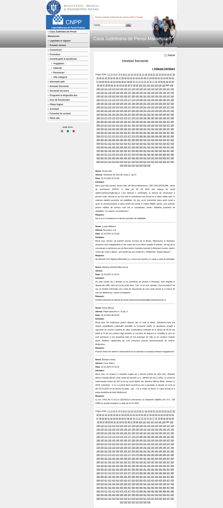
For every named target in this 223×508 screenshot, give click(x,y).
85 (98, 85)
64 (117, 82)
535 (144, 165)
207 (168, 103)
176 (125, 100)
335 (121, 129)
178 (133, 100)
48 (150, 78)
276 (125, 118)
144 (156, 93)
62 (111, 82)
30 (100, 78)
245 (160, 111)
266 (164, 114)
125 (160, 89)
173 (113, 100)
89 (109, 85)
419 (137, 143)
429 (98, 147)
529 (121, 165)
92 (117, 85)
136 (125, 93)
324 (156, 125)
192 (110, 103)
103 (152, 85)
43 (137, 78)
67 (125, 82)
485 (160, 154)
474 (117, 154)
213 (113, 107)
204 (156, 103)
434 (117, 147)
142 (148, 93)
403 (152, 140)
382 (148, 136)
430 (102, 147)
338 (133, 129)
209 (98, 107)
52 (161, 78)
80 (161, 82)
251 (105, 114)
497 (129, 158)
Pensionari (58, 72)
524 (156, 162)
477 (129, 154)
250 (102, 114)
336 (125, 129)
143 (152, 93)
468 (172, 151)
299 (137, 122)
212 (110, 107)
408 (172, 140)
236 (125, 111)
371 (105, 136)
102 (148, 85)
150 (102, 96)
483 (152, 154)
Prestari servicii (58, 45)
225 (160, 107)
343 (152, 129)
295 (121, 122)
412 (110, 143)
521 (144, 162)
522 (148, 162)
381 (144, 136)
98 (134, 85)
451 (105, 151)
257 (129, 114)
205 (160, 103)
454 (117, 151)
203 (152, 103)
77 (153, 82)
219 (137, 107)
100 (140, 85)
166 (164, 96)
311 (105, 125)
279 (137, 118)
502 (148, 158)
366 (164, 133)
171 (105, 100)
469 (98, 154)
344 (156, 129)
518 (133, 162)
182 (148, 100)
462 (148, 151)
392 (110, 140)
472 (110, 154)
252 (110, 114)
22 (157, 74)
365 (160, 133)
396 (125, 140)
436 (125, 147)
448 (172, 147)
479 (137, 154)
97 (131, 85)
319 (137, 125)
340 (141, 129)
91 (115, 85)
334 (117, 129)
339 (137, 129)
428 (172, 143)
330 (102, 129)
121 (144, 89)
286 (164, 118)
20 (151, 74)
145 (160, 93)
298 (133, 122)
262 (148, 114)
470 (102, 154)
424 (156, 143)
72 (139, 82)
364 (156, 133)
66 (123, 82)
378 (133, 136)
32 (106, 78)
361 (144, 133)
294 (117, 122)
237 (129, 111)
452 (110, 151)
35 (114, 78)
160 (141, 96)
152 (110, 96)
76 (150, 82)
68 (128, 82)
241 (144, 111)
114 (117, 89)
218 (133, 107)
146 (164, 93)
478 (133, 154)
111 (105, 89)
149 (98, 96)
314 (117, 125)
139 (137, 93)
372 (110, 136)
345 (160, 129)
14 (135, 74)
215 (121, 107)
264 (156, 114)
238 (133, 111)
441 (144, 147)
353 (113, 133)
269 (98, 118)
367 (168, 133)
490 (102, 158)
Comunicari (56, 50)
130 (102, 93)
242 (148, 111)
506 (164, 158)
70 (134, 82)
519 (137, 162)
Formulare (55, 54)
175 (121, 100)
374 (117, 136)
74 (145, 82)
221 (144, 107)
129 (98, 93)
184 (156, 100)
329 (98, 129)
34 (111, 78)
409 (98, 143)
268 (172, 114)
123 (152, 89)
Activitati (54, 109)
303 (152, 122)
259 (137, 114)
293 (113, 122)
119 (137, 89)
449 (98, 151)
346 (164, 129)
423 (152, 143)
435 (121, 147)
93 (120, 85)
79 (159, 82)
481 (144, 154)
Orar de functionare (60, 100)
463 (152, 151)
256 (125, 114)
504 (156, 158)
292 (110, 122)
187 (168, 100)
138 (133, 93)
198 (133, 103)
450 (102, 151)
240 (141, 111)
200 (141, 103)
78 (156, 82)
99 (137, 85)
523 (152, 162)
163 (152, 96)
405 (160, 140)
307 (168, 122)
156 (125, 96)
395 (121, 140)
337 (129, 129)
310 (102, 125)
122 (148, 89)
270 (102, 118)
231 (105, 111)
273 (113, 118)
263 (152, 114)
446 (164, 147)
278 (133, 118)
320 (141, 125)
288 (172, 118)
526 (164, 162)
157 (129, 96)
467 (168, 151)
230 (102, 111)
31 (103, 78)
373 (113, 136)
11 (126, 74)
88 (106, 85)
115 (121, 89)
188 (172, 100)
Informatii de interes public (122, 17)
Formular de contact (60, 113)
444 (156, 147)
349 (98, 133)
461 (144, 151)
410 (102, 143)
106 (164, 85)
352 (110, 133)
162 (148, 96)
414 (117, 143)
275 (121, 118)
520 (141, 162)
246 (164, 111)
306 (164, 122)
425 (160, 143)
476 (125, 154)
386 (164, 136)
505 (160, 158)
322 (148, 125)
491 (105, 158)
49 (153, 78)
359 (137, 133)
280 (141, 118)
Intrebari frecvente (59, 86)
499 (137, 158)
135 (121, 93)
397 (129, 140)
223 (152, 107)
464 (156, 151)
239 (137, 111)
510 (102, 162)
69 (131, 82)
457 (129, 151)
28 (174, 74)
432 (110, 147)
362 (148, 133)
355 (121, 133)
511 (105, 162)
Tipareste (171, 55)
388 (172, 136)
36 (117, 78)
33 (108, 78)
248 (172, 111)
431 (105, 147)
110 (102, 89)
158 (133, 96)
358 (133, 133)
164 (156, 96)
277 (129, 118)
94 (123, 85)
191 (105, 103)
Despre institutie (102, 17)
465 (160, 151)
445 (160, 147)
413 (113, 143)
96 (129, 85)
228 (172, 107)
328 (172, 125)
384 (156, 136)
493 (113, 158)
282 (148, 118)
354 (117, 133)
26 (168, 74)
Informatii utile (57, 81)
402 (148, 140)
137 (129, 93)
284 (156, 118)
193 (113, 103)
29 (97, 78)
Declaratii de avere (59, 91)
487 (168, 154)
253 (113, 114)
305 (160, 122)
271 (105, 118)
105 (160, 85)
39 (125, 78)
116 (125, 89)
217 (129, 107)
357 (129, 133)
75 (148, 82)
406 (164, 140)
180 (141, 100)
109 (98, 89)
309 (98, 125)
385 (160, 136)
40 (128, 78)
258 (133, 114)
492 (110, 158)
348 (172, 129)
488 (172, 154)
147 (168, 93)
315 (121, 125)
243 (152, 111)
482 (148, 154)
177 (129, 100)
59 (103, 82)
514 (117, 162)
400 (141, 140)
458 (133, 151)
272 (110, 118)
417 (129, 143)
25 (165, 74)
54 (167, 78)
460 (141, 151)
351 (105, 133)
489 (98, 158)
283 (152, 118)
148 (172, 93)
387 (168, 136)
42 (134, 78)
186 (164, 100)
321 (144, 125)
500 (141, 158)
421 (144, 143)
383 (152, 136)
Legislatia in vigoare (60, 40)
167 (168, 96)
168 (172, 96)
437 (129, 147)
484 (156, 154)
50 (156, 78)
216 (125, 107)
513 (113, 162)
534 (141, 165)
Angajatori (58, 63)
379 (137, 136)
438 (133, 147)
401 (144, 140)
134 (117, 93)
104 (156, 85)
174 (117, 100)
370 (102, 136)
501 (144, 158)
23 (160, 74)
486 (164, 154)
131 (105, 93)
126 (164, 89)
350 (102, 133)
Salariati (57, 68)
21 (154, 74)
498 (133, 158)
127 (168, 89)
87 (104, 85)
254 (117, 114)
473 (113, 154)
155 (121, 96)
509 (98, 162)
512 (110, 162)
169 (98, 100)
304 (156, 122)
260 (141, 114)
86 (101, 85)
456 (125, 151)
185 (160, 100)
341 (144, 129)
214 (117, 107)
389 (98, 140)
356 (125, 133)
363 (152, 133)
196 (125, 103)
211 (105, 107)
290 (102, 122)
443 (152, 147)
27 (171, 74)
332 (110, 129)
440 (141, 147)
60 (106, 82)
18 (146, 74)
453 (113, 151)
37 (120, 78)
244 (156, 111)
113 (113, 89)
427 (168, 143)
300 (141, 122)
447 (168, 147)
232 (110, 111)
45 (142, 78)
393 (113, 140)
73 (142, 82)
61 (108, 82)
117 (129, 89)
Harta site (55, 118)
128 (172, 89)
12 (129, 74)
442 (148, 147)
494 (117, 158)
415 (121, 143)
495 (121, 158)
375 (121, 136)
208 (172, 103)
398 (133, 140)
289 (98, 122)
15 (137, 74)
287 (168, 118)
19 (149, 74)
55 (170, 78)
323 (152, 125)
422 (148, 143)
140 (141, 93)
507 (168, 158)
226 (164, 107)
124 (156, 89)
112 (110, 89)
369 (98, 136)
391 (105, 140)
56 (173, 78)
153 (113, 96)
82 (167, 82)
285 (160, 118)
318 (133, 125)
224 (156, 107)
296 (125, 122)
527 (168, 162)
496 (125, 158)
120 (141, 89)
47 (148, 78)
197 (129, 103)
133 (113, 93)
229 (98, 111)
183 (152, 100)
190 (102, 103)
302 (148, 122)
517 (129, 162)
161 (144, 96)
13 (132, 74)
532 (133, 165)
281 (144, 118)
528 (172, 162)
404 (156, 140)
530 (125, 165)
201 (144, 103)
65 (120, 82)
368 (172, 133)
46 (145, 78)
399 (137, 140)
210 (102, 107)
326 (164, 125)
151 (105, 96)
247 (168, 111)
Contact (139, 17)
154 (117, 96)
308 (172, 122)
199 (137, 103)
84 (173, 82)
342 (148, 129)
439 (137, 147)
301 (144, 122)
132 (110, 93)
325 (160, 125)
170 (102, 100)
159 (137, 96)
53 (164, 78)
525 (160, 162)
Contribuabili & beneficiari (63, 59)
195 (121, 103)
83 (170, 82)
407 (168, 140)
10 (123, 74)
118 (133, 89)
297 (129, 122)
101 (144, 85)
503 (152, 158)
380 (141, 136)
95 (126, 85)
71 (137, 82)
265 (160, 114)
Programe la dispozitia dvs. (64, 95)
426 (164, 143)
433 (113, 147)
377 (129, 136)
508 (172, 158)
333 (113, 129)
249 (98, 114)
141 (144, 93)
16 (140, 74)
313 (113, 125)
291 (105, 122)
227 (168, 107)
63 (114, 82)
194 (117, 103)
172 (110, 100)
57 (97, 82)
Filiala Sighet (56, 104)
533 (137, 165)
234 (117, 111)
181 (144, 100)
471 (105, 154)
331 (105, 129)
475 (121, 154)
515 (121, 162)
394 (117, 140)
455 (121, 151)
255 (121, 114)
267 (168, 114)
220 (141, 107)
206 (164, 103)
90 (112, 85)
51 (159, 78)
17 (143, 74)
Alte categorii (60, 77)
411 (105, 143)
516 (125, 162)
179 (137, 100)
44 (139, 78)
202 (148, 103)
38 (123, 78)
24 (163, 74)
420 (141, 143)
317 (129, 125)
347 (168, 129)
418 (133, 143)
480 (141, 154)
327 (168, 125)
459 (137, 151)
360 (141, 133)
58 (100, 82)
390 (102, 140)
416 (125, 143)
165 (160, 96)
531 (129, 165)
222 (148, 107)
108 (171, 85)
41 (131, 78)
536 (148, 165)
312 (110, 125)
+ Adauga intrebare (163, 68)
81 (164, 82)
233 (113, 111)
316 (125, 125)
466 (164, 151)
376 (125, 136)
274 (117, 118)
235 (121, 111)
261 (144, 114)
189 (98, 103)
